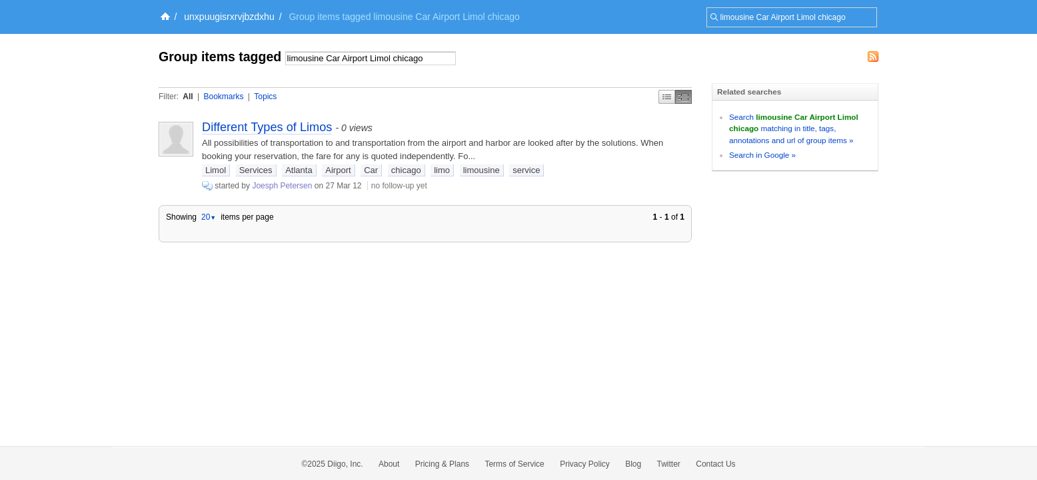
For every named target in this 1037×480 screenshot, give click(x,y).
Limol (215, 170)
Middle (683, 97)
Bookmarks (223, 96)
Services (256, 170)
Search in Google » (762, 154)
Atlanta (298, 170)
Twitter (668, 464)
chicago (406, 170)
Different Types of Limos (267, 127)
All (188, 96)
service (526, 170)
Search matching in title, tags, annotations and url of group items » (793, 128)
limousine (481, 170)
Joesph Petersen (282, 185)
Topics (265, 96)
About (389, 464)
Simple (666, 97)
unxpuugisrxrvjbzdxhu (229, 16)
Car (371, 170)
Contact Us (715, 464)
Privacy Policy (585, 464)
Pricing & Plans (442, 464)
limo (442, 170)
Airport (338, 170)
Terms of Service (514, 464)
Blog (633, 464)
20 (208, 217)
